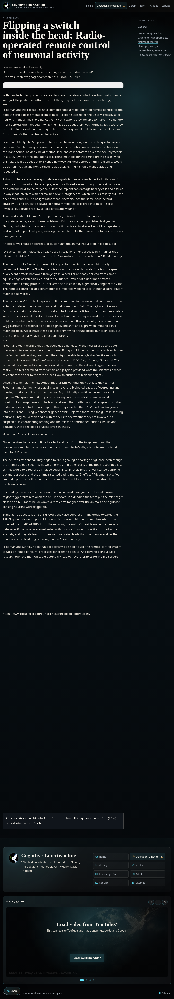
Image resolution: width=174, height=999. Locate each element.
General (142, 26)
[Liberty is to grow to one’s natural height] (90, 980)
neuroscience (145, 50)
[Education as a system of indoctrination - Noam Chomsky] (86, 980)
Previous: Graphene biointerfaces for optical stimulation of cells (31, 820)
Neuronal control (148, 42)
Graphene (144, 37)
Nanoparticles (159, 37)
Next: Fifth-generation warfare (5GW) (91, 818)
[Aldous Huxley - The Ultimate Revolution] (82, 980)
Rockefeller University (158, 54)
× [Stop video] (165, 902)
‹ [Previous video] (151, 902)
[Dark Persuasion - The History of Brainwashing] (93, 980)
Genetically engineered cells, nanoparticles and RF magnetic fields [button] (49, 85)
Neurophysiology (148, 46)
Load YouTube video (87, 958)
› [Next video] (158, 902)
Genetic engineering (150, 33)
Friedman (9, 110)
